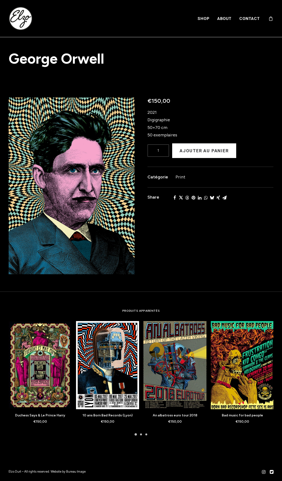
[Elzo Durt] (21, 18)
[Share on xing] (218, 198)
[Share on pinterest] (193, 198)
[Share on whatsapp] (206, 198)
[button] (72, 185)
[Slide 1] (135, 434)
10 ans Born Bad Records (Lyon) (107, 415)
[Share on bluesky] (212, 198)
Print (180, 177)
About (224, 18)
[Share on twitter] (181, 198)
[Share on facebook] (174, 198)
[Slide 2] (141, 434)
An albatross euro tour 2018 (175, 415)
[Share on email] (224, 198)
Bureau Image (76, 471)
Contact (249, 18)
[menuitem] (203, 18)
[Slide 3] (146, 434)
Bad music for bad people (242, 415)
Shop (203, 18)
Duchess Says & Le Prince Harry (40, 415)
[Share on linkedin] (199, 198)
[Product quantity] (158, 150)
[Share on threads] (187, 198)
